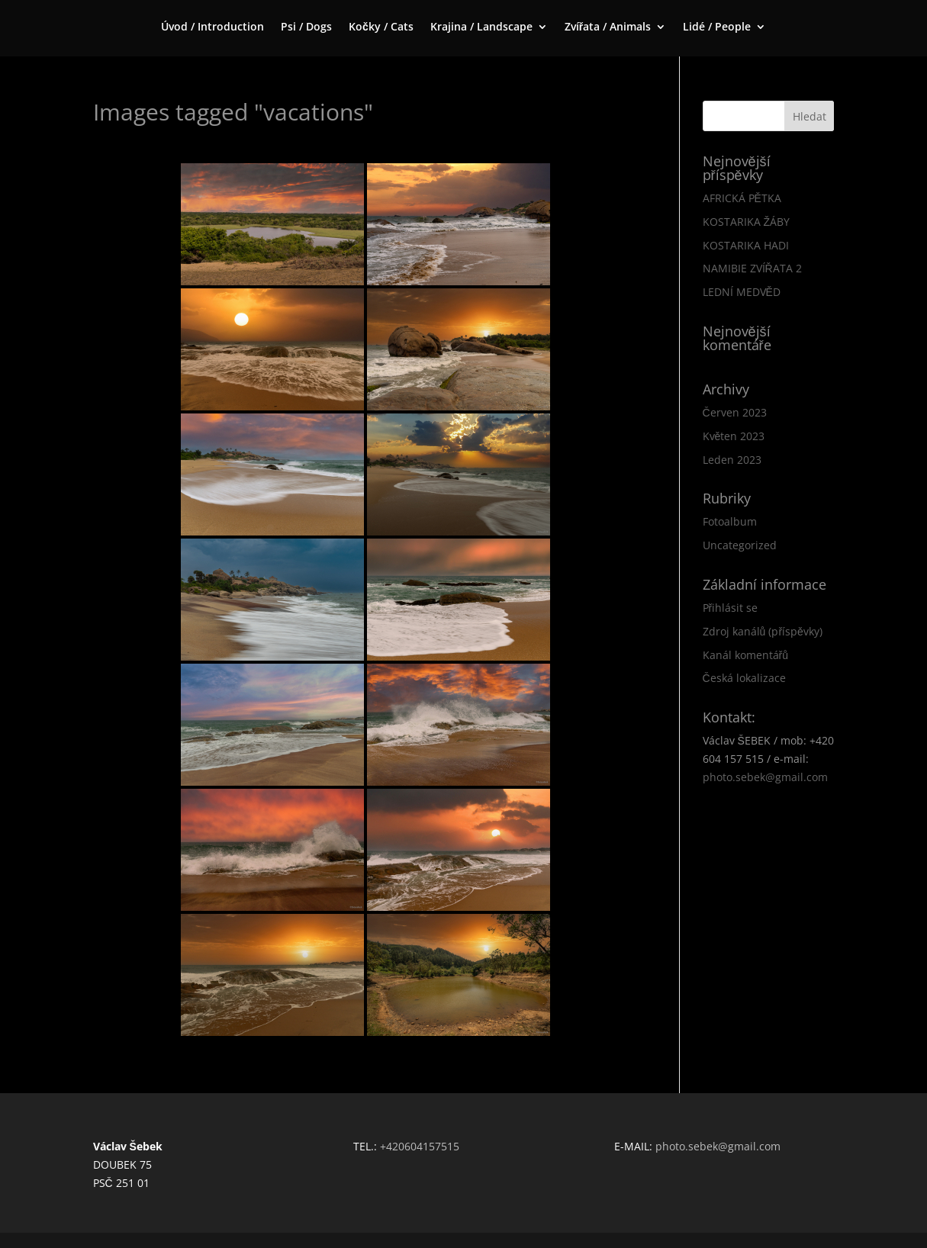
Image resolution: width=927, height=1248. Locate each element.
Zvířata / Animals (608, 27)
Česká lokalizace (744, 678)
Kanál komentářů (745, 655)
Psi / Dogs (306, 27)
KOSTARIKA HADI (746, 245)
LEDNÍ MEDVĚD (742, 292)
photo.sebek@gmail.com (765, 777)
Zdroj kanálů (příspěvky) (762, 631)
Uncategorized (740, 545)
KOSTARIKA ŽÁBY (746, 221)
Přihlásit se (730, 607)
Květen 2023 (734, 436)
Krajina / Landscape (481, 27)
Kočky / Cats (381, 27)
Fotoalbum (730, 521)
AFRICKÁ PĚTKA (742, 198)
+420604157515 (419, 1146)
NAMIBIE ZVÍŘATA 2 (752, 268)
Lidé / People (717, 27)
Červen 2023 (735, 412)
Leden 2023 (732, 459)
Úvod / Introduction (212, 27)
